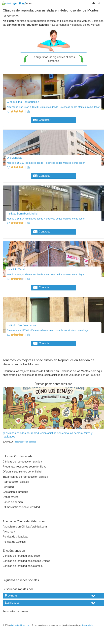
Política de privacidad (15, 536)
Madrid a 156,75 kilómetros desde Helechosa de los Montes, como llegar (46, 274)
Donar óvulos (10, 497)
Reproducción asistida (25, 441)
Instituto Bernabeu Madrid (22, 213)
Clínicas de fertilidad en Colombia (23, 565)
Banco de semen (13, 502)
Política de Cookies (14, 541)
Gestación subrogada (15, 491)
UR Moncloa (14, 157)
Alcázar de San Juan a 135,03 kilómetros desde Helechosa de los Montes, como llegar (53, 107)
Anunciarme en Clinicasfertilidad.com (25, 526)
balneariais (87, 625)
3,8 (15, 279)
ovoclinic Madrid (16, 269)
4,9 (15, 223)
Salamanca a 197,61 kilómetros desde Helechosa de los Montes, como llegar (48, 330)
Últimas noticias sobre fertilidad (21, 507)
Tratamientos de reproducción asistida (25, 476)
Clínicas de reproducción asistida (22, 461)
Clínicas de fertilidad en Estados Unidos (26, 561)
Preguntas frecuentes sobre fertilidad (24, 466)
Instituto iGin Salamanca (21, 325)
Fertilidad (8, 487)
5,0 (15, 111)
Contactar (41, 119)
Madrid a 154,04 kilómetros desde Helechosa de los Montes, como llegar (46, 218)
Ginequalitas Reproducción (23, 101)
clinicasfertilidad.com (20, 625)
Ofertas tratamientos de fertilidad (22, 471)
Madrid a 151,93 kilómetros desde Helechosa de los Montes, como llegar (46, 163)
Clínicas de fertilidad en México (21, 555)
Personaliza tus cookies (15, 611)
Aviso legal (9, 531)
